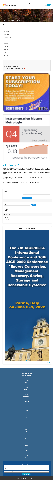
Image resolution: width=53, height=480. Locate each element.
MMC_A (26, 455)
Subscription (26, 391)
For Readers (7, 217)
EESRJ (26, 443)
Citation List (6, 55)
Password (5, 193)
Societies (26, 382)
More (48, 362)
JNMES (26, 406)
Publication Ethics (7, 43)
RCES (26, 445)
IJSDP (26, 434)
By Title (6, 209)
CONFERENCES (24, 5)
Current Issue (6, 49)
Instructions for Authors (8, 37)
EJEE (26, 417)
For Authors (7, 219)
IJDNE (26, 441)
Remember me (7, 195)
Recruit (26, 384)
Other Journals (7, 211)
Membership (26, 380)
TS (26, 403)
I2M (26, 422)
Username (5, 191)
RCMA (26, 429)
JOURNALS (26, 401)
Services (30, 3)
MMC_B (26, 457)
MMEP (26, 410)
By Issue (6, 208)
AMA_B (26, 452)
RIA (26, 431)
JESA (26, 426)
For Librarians (7, 221)
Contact (26, 387)
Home (4, 20)
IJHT (26, 408)
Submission (37, 5)
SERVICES (26, 389)
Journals (36, 3)
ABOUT (26, 377)
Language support (26, 396)
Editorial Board (6, 34)
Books (31, 5)
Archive (5, 52)
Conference (26, 398)
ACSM (26, 415)
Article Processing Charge (8, 40)
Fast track (26, 394)
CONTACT (26, 370)
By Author (7, 210)
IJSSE (26, 438)
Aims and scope (6, 31)
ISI (26, 419)
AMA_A (26, 450)
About (23, 3)
